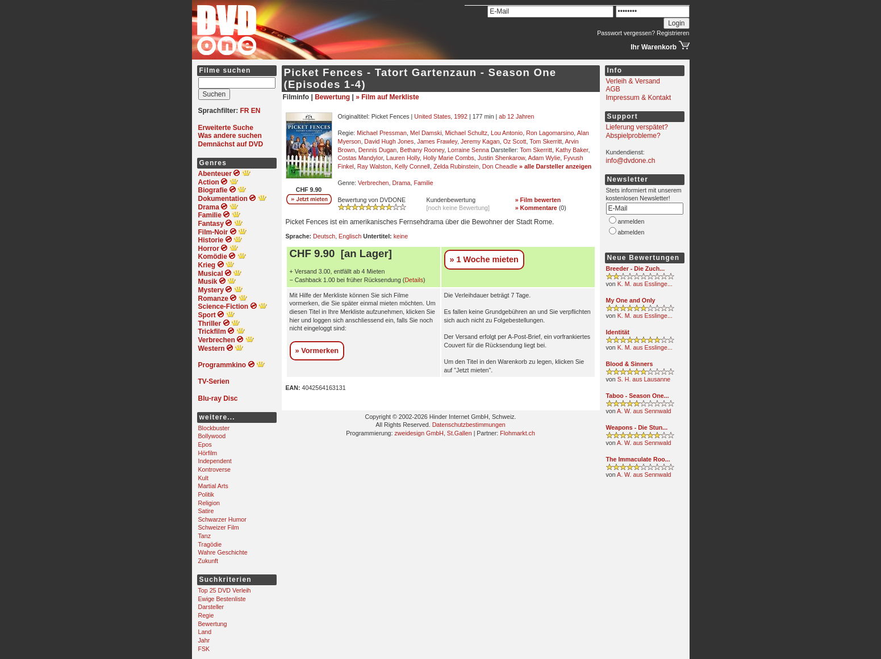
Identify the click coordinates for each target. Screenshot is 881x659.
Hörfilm (208, 453)
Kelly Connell (412, 166)
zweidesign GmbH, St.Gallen (432, 433)
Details (413, 279)
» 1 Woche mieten (484, 259)
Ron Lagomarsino (550, 132)
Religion (209, 503)
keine (401, 236)
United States (432, 116)
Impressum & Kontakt (638, 98)
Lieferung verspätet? (637, 127)
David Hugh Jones (389, 141)
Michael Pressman (382, 132)
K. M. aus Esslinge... (645, 283)
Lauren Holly (403, 157)
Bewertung (212, 623)
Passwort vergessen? (626, 33)
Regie (206, 615)
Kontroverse (214, 469)
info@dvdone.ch (630, 161)
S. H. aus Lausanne (644, 379)
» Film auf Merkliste (387, 97)
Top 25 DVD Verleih (224, 590)
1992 (460, 116)
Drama (401, 182)
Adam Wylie (544, 157)
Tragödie (210, 544)
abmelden (631, 232)
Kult (203, 478)
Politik (206, 494)
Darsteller (211, 606)
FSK (204, 648)
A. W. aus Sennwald (644, 411)
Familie (423, 182)
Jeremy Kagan (480, 141)
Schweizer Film (218, 527)
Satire (206, 510)
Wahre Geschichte (223, 552)
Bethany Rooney (422, 149)
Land (205, 631)
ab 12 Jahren (516, 116)
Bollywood (212, 436)
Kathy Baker (572, 149)
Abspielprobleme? (633, 136)
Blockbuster (214, 428)
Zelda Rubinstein (456, 166)
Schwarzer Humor (222, 519)
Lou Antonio (507, 132)
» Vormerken (317, 350)
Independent (215, 460)
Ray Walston (374, 166)
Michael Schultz (466, 132)
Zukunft (208, 560)
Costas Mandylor (360, 157)
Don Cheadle (499, 166)
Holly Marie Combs (448, 157)
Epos (205, 444)
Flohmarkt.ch (517, 433)
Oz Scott (515, 141)
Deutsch (324, 236)
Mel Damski (426, 132)
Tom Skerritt (545, 141)
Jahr (204, 640)
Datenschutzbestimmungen (469, 424)
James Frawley (437, 141)
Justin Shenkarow (501, 157)
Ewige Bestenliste (222, 598)
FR (244, 111)
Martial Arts (213, 485)
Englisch (350, 236)
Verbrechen (373, 182)
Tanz (204, 535)
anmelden (631, 221)
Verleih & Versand (633, 81)
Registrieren (673, 33)
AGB (613, 89)
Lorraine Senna (468, 149)
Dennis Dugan (377, 149)
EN (256, 111)
